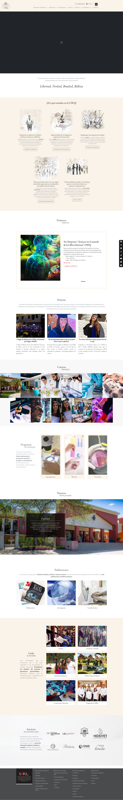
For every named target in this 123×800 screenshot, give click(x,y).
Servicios (77, 7)
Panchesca (56, 782)
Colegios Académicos (41, 780)
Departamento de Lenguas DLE (80, 783)
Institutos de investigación (98, 773)
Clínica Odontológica (59, 777)
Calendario (75, 778)
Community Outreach (61, 703)
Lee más (67, 263)
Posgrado (38, 775)
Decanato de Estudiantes (46, 201)
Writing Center (76, 788)
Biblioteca (75, 775)
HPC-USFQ (94, 775)
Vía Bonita (56, 787)
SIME (55, 785)
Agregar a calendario (71, 266)
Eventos (70, 7)
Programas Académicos (39, 7)
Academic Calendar (92, 649)
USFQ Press (76, 773)
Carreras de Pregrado (92, 147)
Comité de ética (95, 778)
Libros (93, 780)
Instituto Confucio (77, 786)
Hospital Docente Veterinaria (61, 779)
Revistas (94, 783)
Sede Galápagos (39, 786)
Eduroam (75, 791)
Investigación (61, 7)
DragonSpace (81, 4)
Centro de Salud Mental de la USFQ (60, 773)
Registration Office (92, 703)
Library (61, 649)
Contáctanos (85, 7)
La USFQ (94, 7)
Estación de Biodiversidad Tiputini (41, 789)
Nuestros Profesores (30, 149)
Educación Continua (40, 778)
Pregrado (38, 773)
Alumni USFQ (77, 200)
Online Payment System (92, 676)
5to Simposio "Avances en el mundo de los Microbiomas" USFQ (81, 243)
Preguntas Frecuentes (78, 796)
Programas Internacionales (61, 149)
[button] (9, 527)
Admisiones (52, 7)
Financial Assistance (61, 676)
